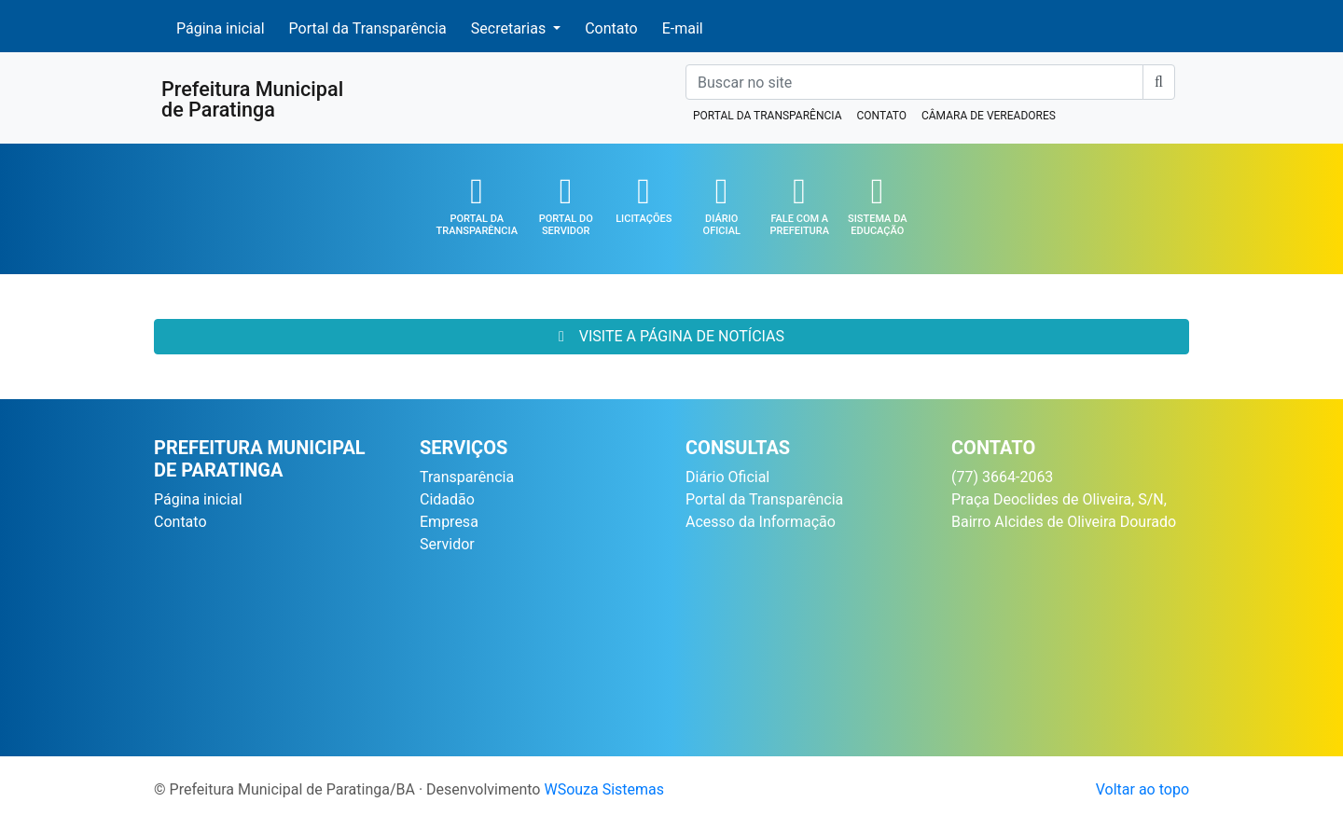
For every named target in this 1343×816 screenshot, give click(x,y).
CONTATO (881, 115)
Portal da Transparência (368, 27)
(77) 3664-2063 (1002, 477)
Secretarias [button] (510, 28)
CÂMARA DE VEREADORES (988, 115)
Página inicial (220, 27)
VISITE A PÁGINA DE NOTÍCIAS (671, 336)
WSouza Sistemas (604, 789)
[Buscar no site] (914, 82)
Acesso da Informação (760, 522)
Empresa (449, 522)
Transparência (467, 477)
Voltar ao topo (1142, 789)
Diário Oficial (727, 477)
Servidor (447, 544)
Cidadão (447, 499)
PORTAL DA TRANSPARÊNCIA (767, 115)
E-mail (682, 27)
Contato (611, 27)
